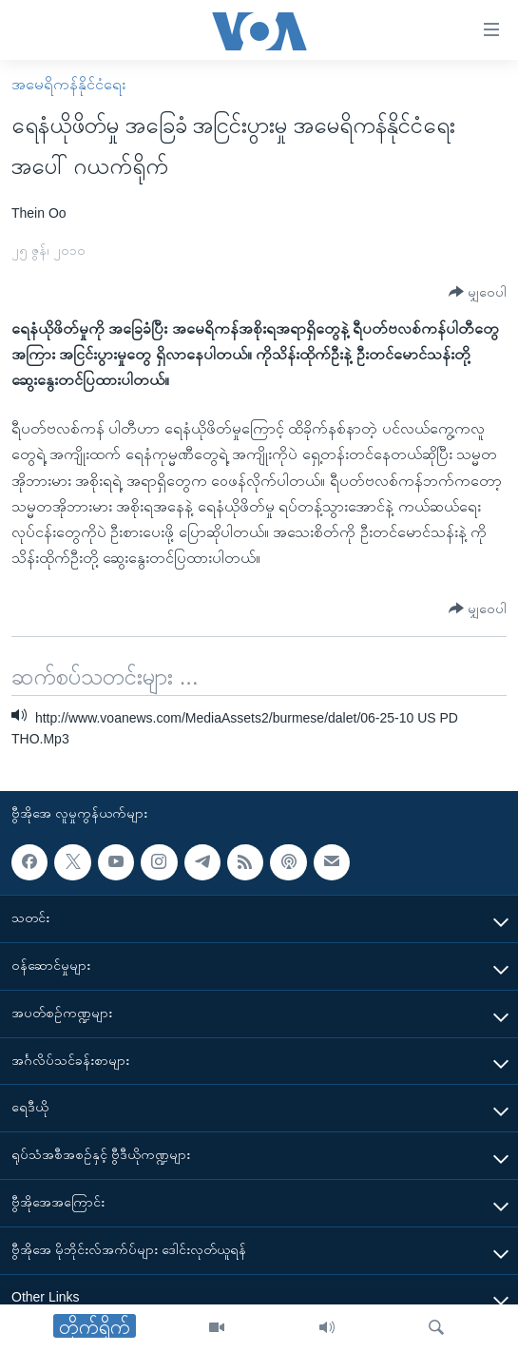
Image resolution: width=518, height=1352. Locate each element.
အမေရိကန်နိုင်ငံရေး (68, 84)
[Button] (478, 292)
